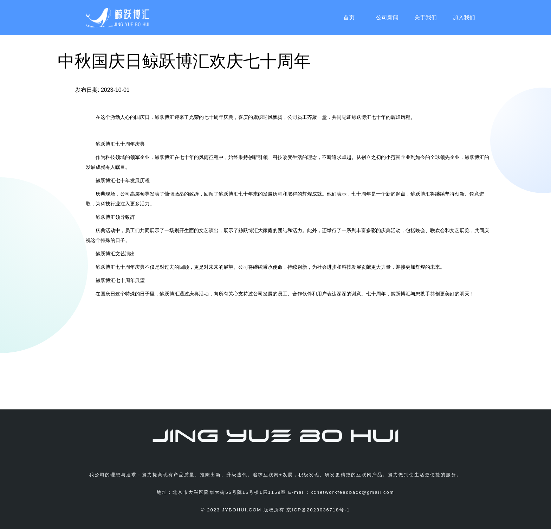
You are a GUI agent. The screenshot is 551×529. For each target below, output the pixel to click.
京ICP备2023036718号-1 (318, 509)
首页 (349, 17)
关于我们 (425, 17)
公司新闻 (387, 17)
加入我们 (464, 17)
